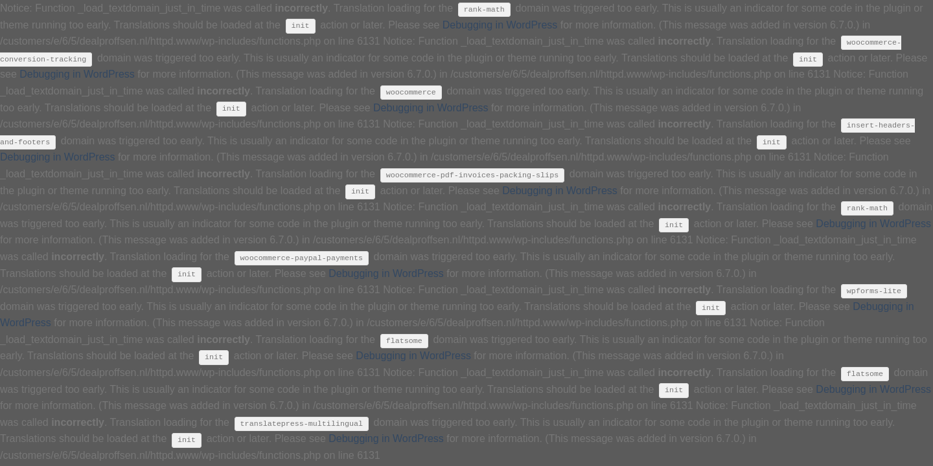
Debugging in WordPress (500, 24)
